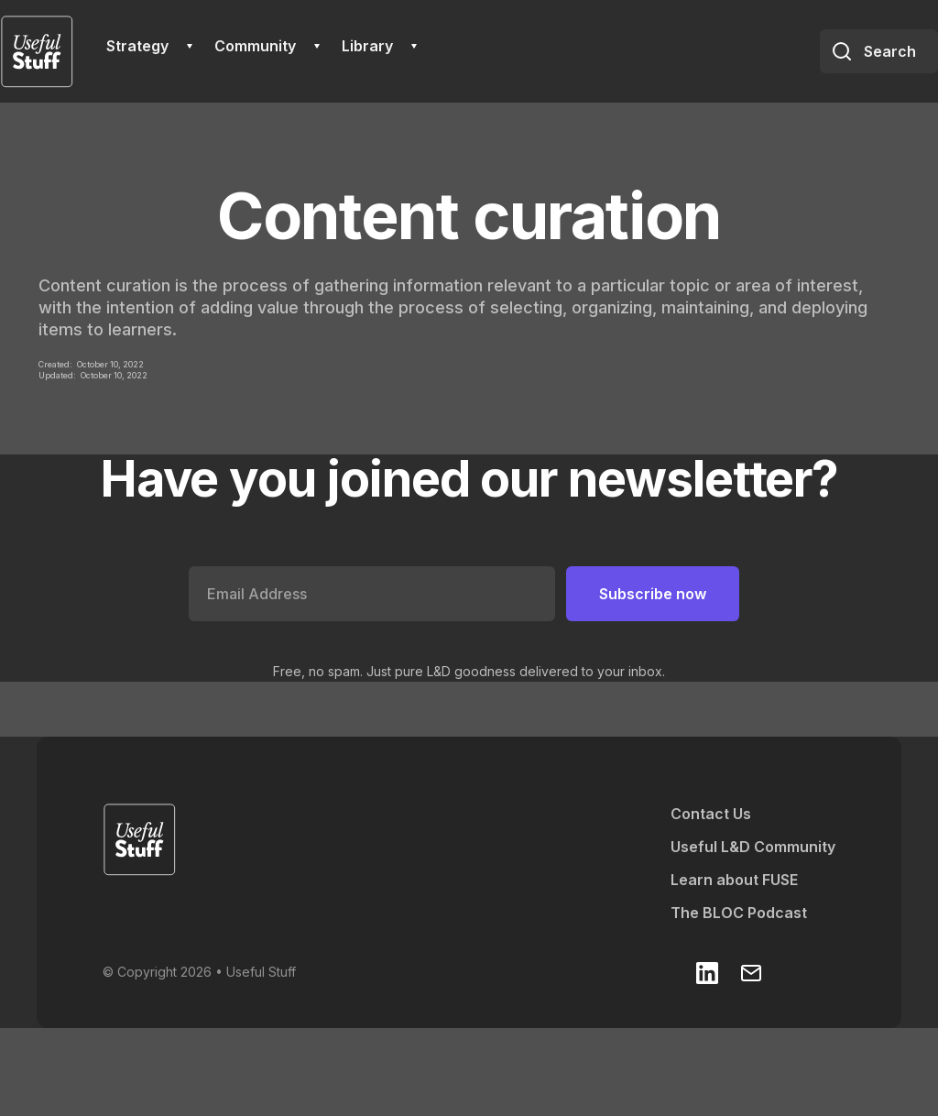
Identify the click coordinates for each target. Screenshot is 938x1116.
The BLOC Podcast (739, 912)
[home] (36, 51)
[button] (149, 46)
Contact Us (711, 813)
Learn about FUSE (734, 879)
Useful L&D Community (753, 846)
